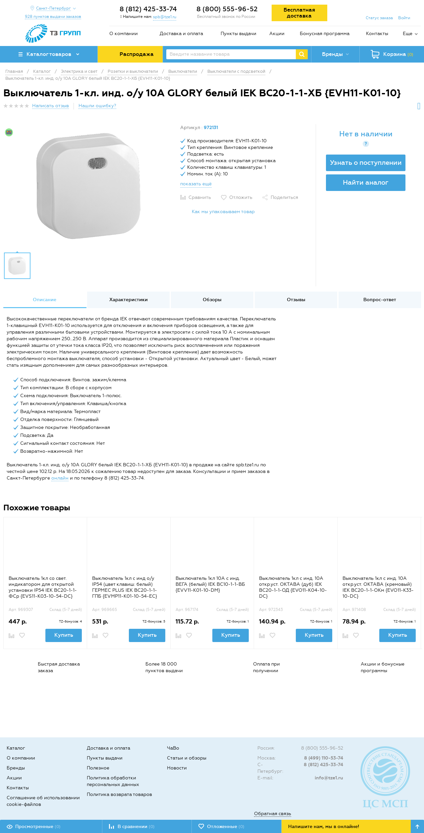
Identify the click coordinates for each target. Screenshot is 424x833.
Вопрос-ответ (379, 299)
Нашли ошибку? (97, 106)
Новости (177, 768)
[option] (89, 186)
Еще (407, 33)
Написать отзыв (50, 106)
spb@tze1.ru (164, 17)
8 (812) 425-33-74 (148, 9)
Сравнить (199, 197)
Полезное (98, 768)
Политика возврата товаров (119, 794)
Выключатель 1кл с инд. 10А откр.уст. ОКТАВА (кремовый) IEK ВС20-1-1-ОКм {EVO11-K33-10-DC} (378, 587)
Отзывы (296, 299)
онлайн (60, 478)
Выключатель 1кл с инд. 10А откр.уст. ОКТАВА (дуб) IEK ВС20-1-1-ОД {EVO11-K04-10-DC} (293, 587)
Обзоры (212, 299)
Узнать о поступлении (366, 162)
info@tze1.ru (329, 778)
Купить (63, 635)
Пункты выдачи (238, 33)
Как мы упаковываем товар (223, 211)
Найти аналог (366, 182)
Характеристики (128, 299)
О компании (123, 33)
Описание (44, 299)
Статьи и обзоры (186, 758)
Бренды (16, 768)
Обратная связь (272, 813)
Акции (277, 33)
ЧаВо (173, 748)
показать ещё (196, 184)
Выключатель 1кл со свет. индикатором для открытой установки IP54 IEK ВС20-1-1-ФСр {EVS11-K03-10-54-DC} (43, 587)
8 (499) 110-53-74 (323, 758)
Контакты (377, 33)
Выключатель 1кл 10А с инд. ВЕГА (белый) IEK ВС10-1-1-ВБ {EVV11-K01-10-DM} (210, 584)
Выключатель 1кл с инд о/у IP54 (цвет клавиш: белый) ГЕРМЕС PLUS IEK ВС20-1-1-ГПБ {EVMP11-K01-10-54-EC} (124, 587)
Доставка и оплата (181, 33)
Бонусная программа (324, 33)
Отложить (240, 197)
